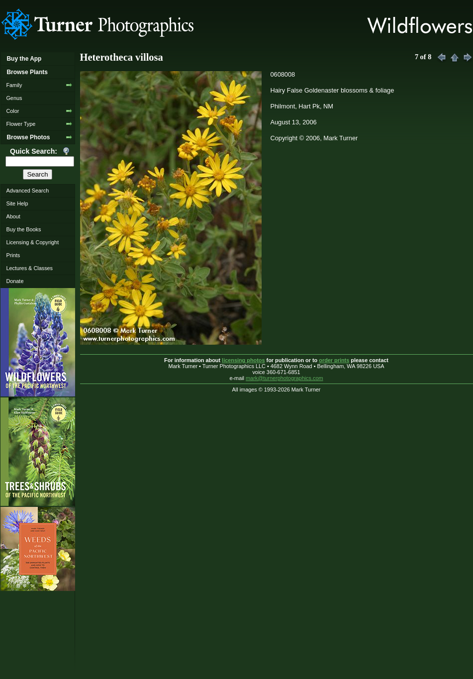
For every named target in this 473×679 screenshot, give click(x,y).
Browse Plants (26, 72)
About (13, 216)
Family (14, 85)
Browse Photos (28, 137)
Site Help (17, 203)
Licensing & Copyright (32, 242)
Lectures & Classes (29, 268)
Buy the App (23, 58)
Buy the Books (23, 229)
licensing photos (243, 360)
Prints (13, 255)
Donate (14, 281)
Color (12, 111)
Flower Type (20, 124)
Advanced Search (27, 191)
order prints (334, 360)
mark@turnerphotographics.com (284, 378)
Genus (14, 98)
